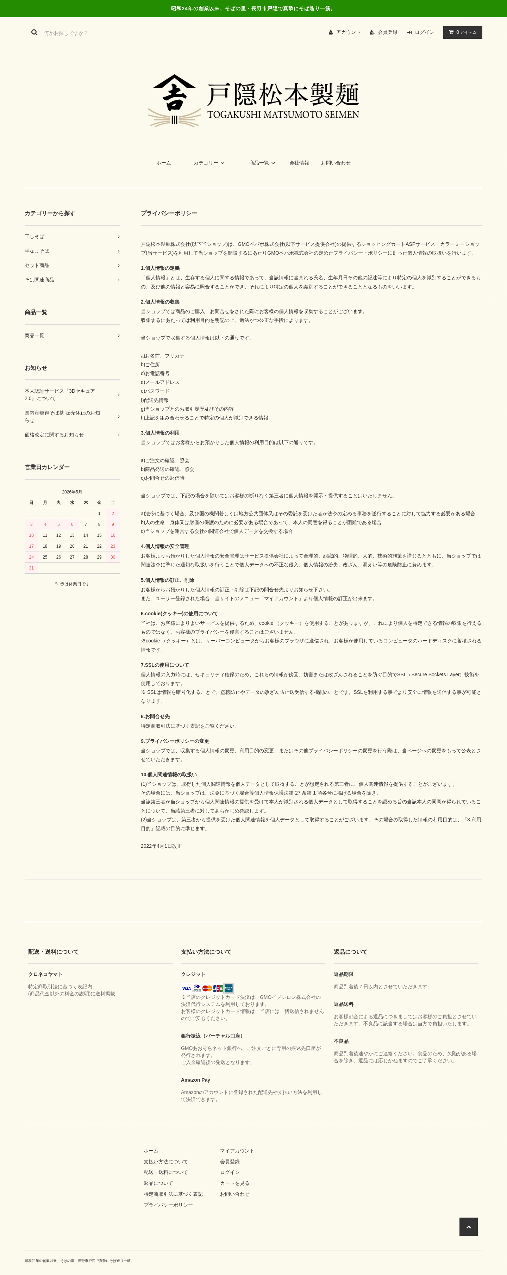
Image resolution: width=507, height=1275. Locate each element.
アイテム (461, 32)
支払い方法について (166, 1161)
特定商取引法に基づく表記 (173, 1194)
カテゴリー (210, 163)
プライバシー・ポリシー (360, 253)
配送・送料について (166, 1172)
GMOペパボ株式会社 (261, 244)
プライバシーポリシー (168, 1205)
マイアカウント (237, 1150)
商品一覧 (263, 163)
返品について (158, 1183)
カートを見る (235, 1183)
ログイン (424, 32)
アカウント (348, 32)
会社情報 (299, 163)
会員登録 (388, 32)
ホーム (163, 163)
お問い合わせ (336, 163)
